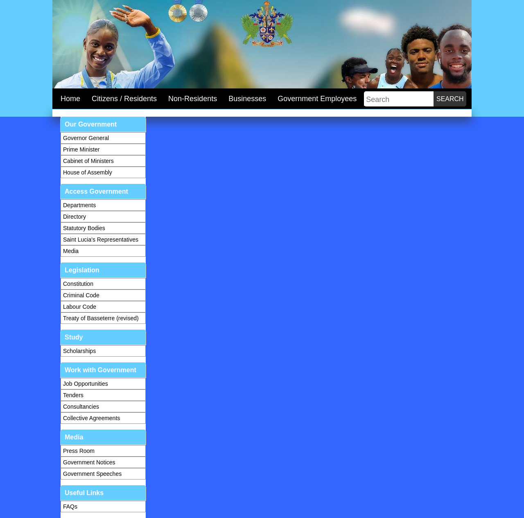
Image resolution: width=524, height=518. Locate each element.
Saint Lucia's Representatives (100, 239)
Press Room (79, 451)
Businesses (247, 99)
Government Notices (89, 462)
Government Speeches (92, 473)
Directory (74, 216)
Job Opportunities (85, 383)
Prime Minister (81, 149)
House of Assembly (87, 172)
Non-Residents (192, 99)
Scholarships (79, 351)
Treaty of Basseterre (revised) (101, 318)
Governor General (86, 138)
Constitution (78, 283)
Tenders (73, 395)
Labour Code (79, 306)
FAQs (70, 506)
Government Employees (317, 99)
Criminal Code (81, 295)
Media (71, 251)
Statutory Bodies (84, 228)
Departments (79, 205)
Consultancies (81, 406)
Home (70, 99)
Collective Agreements (91, 418)
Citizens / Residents (124, 99)
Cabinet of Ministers (88, 161)
